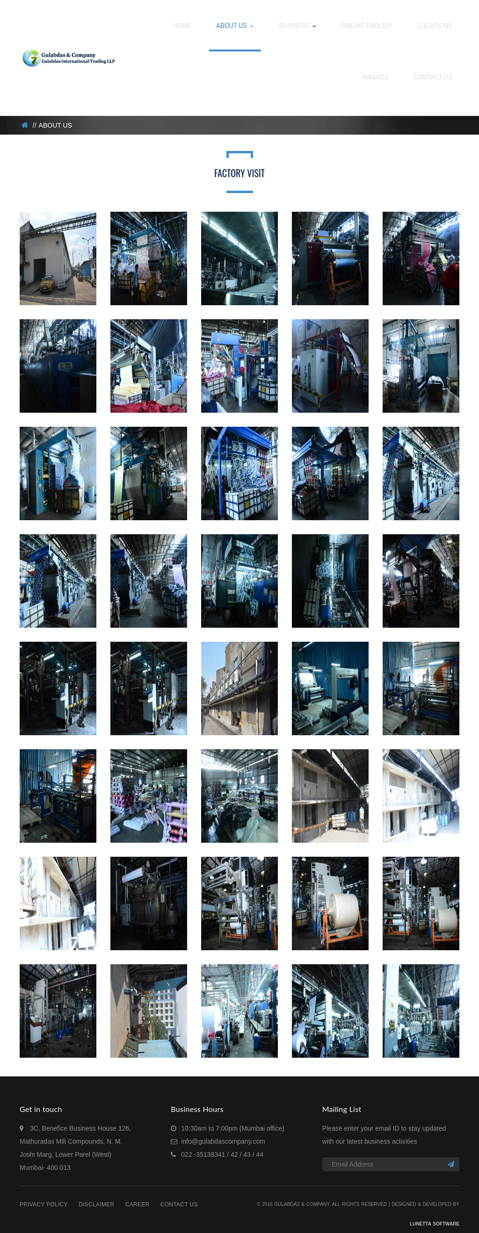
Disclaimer (96, 1195)
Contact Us (179, 1195)
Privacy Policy (44, 1195)
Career (137, 1195)
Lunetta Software (434, 1214)
